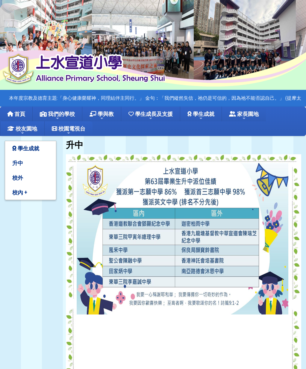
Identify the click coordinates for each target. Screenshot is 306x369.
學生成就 (200, 116)
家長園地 (244, 116)
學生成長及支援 (150, 116)
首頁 (16, 114)
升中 (17, 163)
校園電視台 (68, 130)
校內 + (19, 192)
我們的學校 (57, 116)
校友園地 (22, 130)
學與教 (102, 116)
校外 (17, 178)
